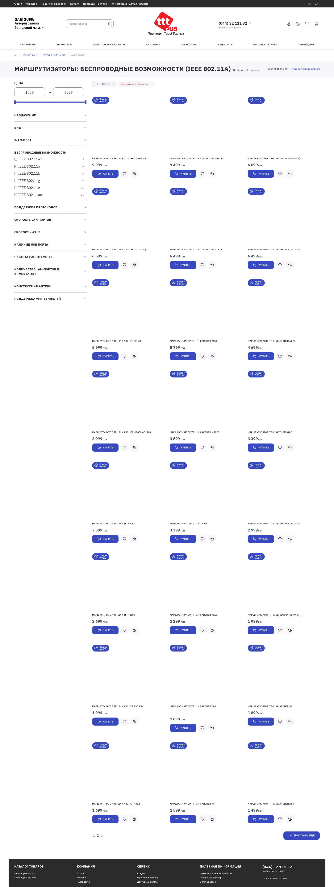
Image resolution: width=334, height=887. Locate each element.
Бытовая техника (265, 44)
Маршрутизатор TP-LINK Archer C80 (193, 706)
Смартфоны (28, 44)
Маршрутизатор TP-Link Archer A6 (192, 803)
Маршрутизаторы (54, 54)
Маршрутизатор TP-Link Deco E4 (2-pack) (274, 523)
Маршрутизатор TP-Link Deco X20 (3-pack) (196, 158)
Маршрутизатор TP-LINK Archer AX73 (194, 340)
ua (316, 3)
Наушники (153, 44)
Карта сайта (83, 881)
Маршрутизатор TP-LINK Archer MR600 (117, 340)
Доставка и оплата (95, 3)
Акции (18, 3)
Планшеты (64, 44)
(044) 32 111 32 (233, 23)
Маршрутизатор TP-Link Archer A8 (270, 706)
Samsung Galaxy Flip (24, 873)
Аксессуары (189, 44)
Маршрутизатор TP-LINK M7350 (189, 523)
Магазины (32, 3)
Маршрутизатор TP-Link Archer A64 (271, 803)
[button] (128, 125)
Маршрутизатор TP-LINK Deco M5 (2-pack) (274, 158)
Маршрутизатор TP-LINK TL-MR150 (113, 523)
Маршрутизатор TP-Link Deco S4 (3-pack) (274, 249)
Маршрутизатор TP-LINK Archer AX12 (116, 803)
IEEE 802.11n (29, 187)
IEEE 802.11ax (30, 159)
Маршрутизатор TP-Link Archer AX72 (271, 340)
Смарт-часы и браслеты (109, 44)
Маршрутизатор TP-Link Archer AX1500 (117, 706)
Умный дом (306, 44)
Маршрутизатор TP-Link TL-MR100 (113, 614)
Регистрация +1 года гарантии (130, 3)
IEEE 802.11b (29, 173)
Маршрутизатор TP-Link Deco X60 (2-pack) (119, 158)
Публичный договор (211, 877)
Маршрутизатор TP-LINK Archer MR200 (194, 432)
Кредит (74, 3)
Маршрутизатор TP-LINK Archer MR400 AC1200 (121, 432)
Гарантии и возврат (54, 3)
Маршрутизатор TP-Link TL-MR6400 (270, 432)
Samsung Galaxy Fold (25, 877)
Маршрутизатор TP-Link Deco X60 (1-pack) (119, 249)
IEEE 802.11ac (30, 195)
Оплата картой (208, 881)
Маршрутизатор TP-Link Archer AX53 (194, 614)
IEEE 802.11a (29, 166)
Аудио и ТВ (225, 44)
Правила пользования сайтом (216, 873)
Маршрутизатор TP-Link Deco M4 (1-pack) (274, 614)
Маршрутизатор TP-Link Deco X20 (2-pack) (196, 249)
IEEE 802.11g (29, 180)
